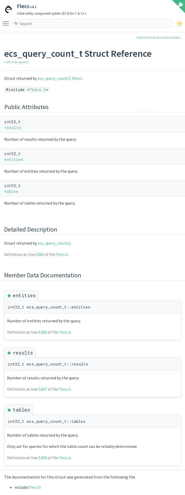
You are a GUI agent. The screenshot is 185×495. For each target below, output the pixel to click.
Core (15, 62)
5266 (40, 254)
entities (13, 159)
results (12, 127)
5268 (42, 332)
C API (7, 62)
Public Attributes (147, 37)
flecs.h (37, 89)
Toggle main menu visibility (7, 21)
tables (11, 191)
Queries (24, 62)
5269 (42, 457)
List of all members (170, 37)
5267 (42, 389)
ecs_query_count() (54, 78)
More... (78, 78)
